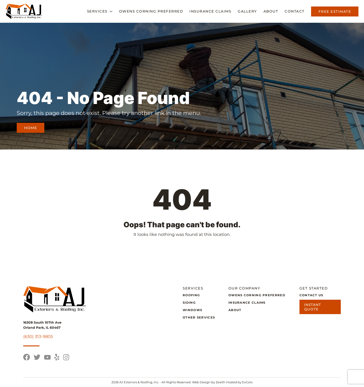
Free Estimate (334, 11)
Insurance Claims (210, 11)
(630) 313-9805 (38, 336)
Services (97, 11)
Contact (295, 11)
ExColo (247, 382)
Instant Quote (312, 306)
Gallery (247, 11)
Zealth (221, 382)
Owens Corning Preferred (151, 11)
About (270, 11)
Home (30, 128)
